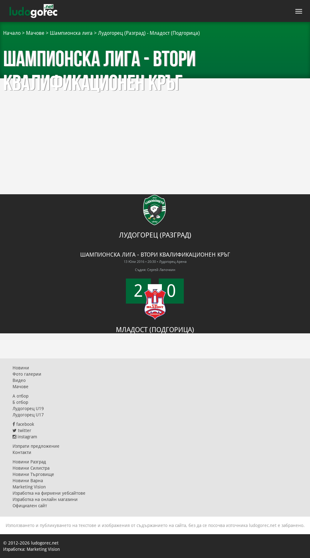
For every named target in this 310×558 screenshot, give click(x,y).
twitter (22, 430)
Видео (19, 380)
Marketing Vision (29, 486)
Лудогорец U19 (28, 408)
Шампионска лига (71, 33)
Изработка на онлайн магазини (45, 499)
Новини (21, 367)
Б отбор (20, 402)
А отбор (20, 396)
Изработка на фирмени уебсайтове (49, 493)
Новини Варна (28, 480)
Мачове (35, 33)
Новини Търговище (33, 474)
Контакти (22, 452)
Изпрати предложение (36, 446)
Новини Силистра (31, 468)
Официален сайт (30, 505)
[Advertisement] (155, 125)
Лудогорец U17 (28, 414)
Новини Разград (29, 461)
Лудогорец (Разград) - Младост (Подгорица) (149, 33)
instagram (25, 436)
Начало (12, 33)
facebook (23, 424)
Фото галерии (27, 374)
